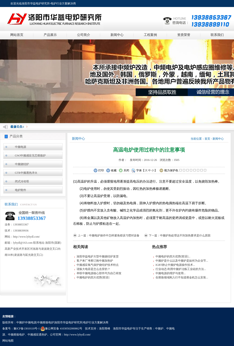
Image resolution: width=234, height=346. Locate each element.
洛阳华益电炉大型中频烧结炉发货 (98, 256)
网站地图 (8, 340)
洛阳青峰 (104, 328)
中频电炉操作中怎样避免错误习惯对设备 (114, 235)
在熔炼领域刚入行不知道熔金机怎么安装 (181, 277)
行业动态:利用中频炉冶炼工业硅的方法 (180, 269)
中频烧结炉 (22, 164)
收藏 (111, 171)
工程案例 (150, 35)
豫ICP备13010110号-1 (27, 328)
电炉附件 (20, 190)
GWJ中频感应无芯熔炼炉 (30, 155)
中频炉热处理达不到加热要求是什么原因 (185, 235)
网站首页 (16, 35)
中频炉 (159, 328)
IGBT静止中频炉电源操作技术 (174, 264)
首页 (207, 138)
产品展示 (50, 35)
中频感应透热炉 (37, 334)
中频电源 (20, 147)
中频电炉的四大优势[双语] (93, 277)
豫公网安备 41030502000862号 (61, 328)
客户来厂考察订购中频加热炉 (95, 260)
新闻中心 (117, 35)
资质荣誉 (183, 35)
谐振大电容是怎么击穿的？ (93, 269)
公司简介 (83, 35)
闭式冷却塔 (22, 181)
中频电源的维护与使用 (170, 273)
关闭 (124, 171)
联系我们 (217, 35)
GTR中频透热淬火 (26, 172)
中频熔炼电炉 (16, 334)
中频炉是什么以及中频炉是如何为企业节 (181, 260)
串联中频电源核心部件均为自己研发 (99, 273)
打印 (98, 171)
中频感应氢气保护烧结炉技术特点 (98, 264)
